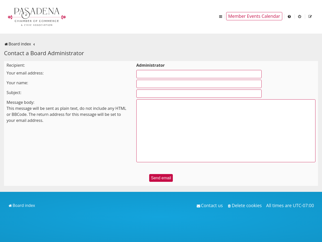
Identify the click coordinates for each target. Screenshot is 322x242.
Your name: (17, 83)
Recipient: (16, 65)
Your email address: (25, 73)
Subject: (14, 92)
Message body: (20, 102)
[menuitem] (290, 16)
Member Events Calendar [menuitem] (254, 16)
